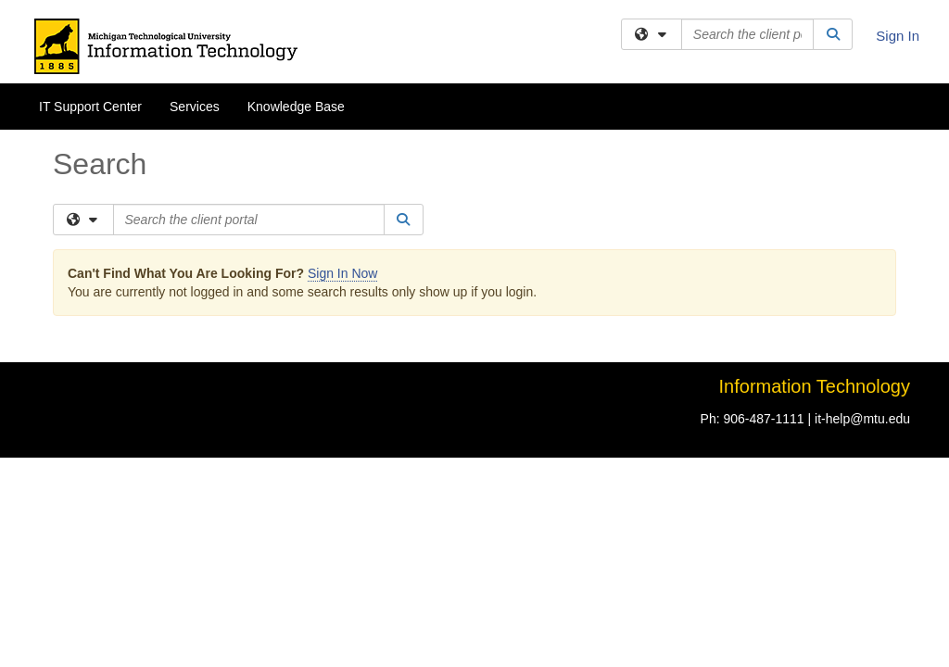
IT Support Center (90, 106)
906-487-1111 (763, 289)
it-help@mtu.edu (862, 289)
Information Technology (814, 256)
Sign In (897, 36)
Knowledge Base (296, 106)
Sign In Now (342, 143)
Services (195, 106)
